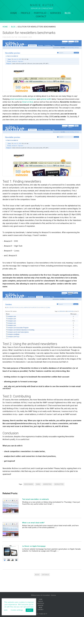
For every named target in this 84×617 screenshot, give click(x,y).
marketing (47, 484)
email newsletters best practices (23, 99)
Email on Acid (27, 102)
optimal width (45, 99)
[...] (53, 504)
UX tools (45, 574)
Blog (68, 13)
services (55, 13)
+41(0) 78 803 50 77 (40, 614)
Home (13, 13)
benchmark (28, 484)
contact (41, 16)
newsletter (59, 484)
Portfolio (40, 13)
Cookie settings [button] (17, 610)
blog (13, 27)
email (38, 484)
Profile (25, 13)
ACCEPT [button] (29, 610)
